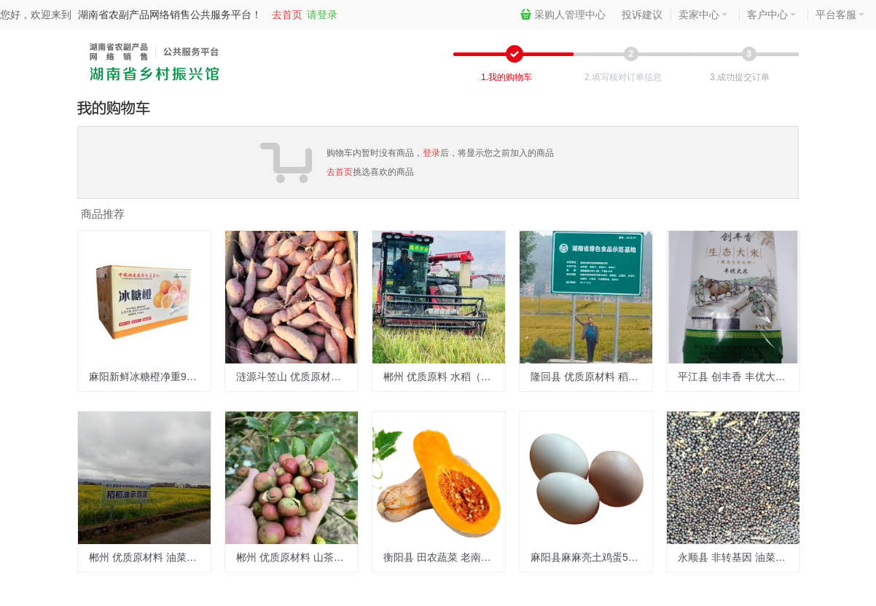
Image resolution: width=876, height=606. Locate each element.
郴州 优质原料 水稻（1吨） (444, 376)
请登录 (322, 14)
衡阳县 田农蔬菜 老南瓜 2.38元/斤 (444, 557)
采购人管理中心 (563, 14)
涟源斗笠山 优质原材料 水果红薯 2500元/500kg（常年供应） (297, 376)
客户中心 (771, 14)
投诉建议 (642, 14)
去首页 (287, 14)
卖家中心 (702, 14)
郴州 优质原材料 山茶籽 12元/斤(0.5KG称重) (297, 557)
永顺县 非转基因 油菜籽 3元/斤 (738, 557)
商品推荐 (103, 214)
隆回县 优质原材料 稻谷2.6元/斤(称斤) (591, 376)
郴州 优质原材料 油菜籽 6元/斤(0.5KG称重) (150, 557)
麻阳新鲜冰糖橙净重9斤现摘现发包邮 (150, 376)
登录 (431, 153)
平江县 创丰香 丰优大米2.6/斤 (738, 376)
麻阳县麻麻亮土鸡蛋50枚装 (591, 557)
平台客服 (840, 14)
